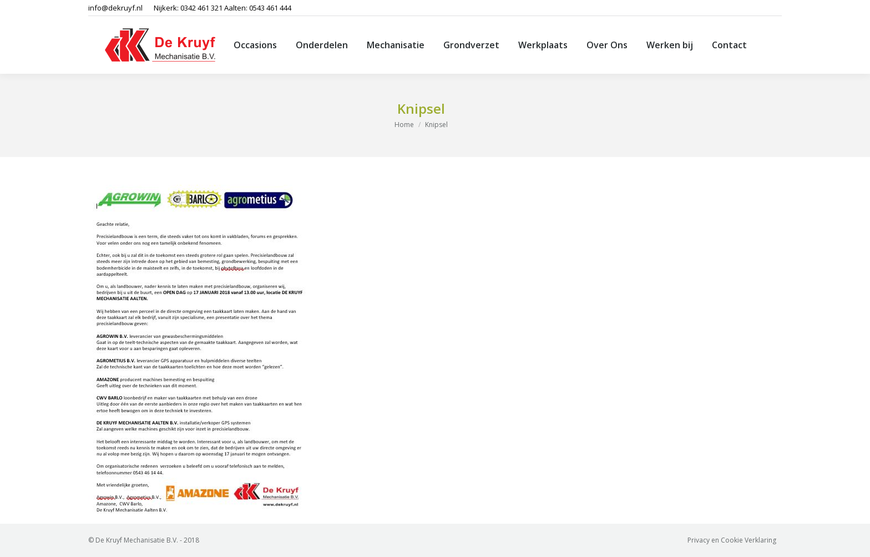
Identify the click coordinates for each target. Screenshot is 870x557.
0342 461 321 (201, 8)
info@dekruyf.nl (115, 8)
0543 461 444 (270, 8)
